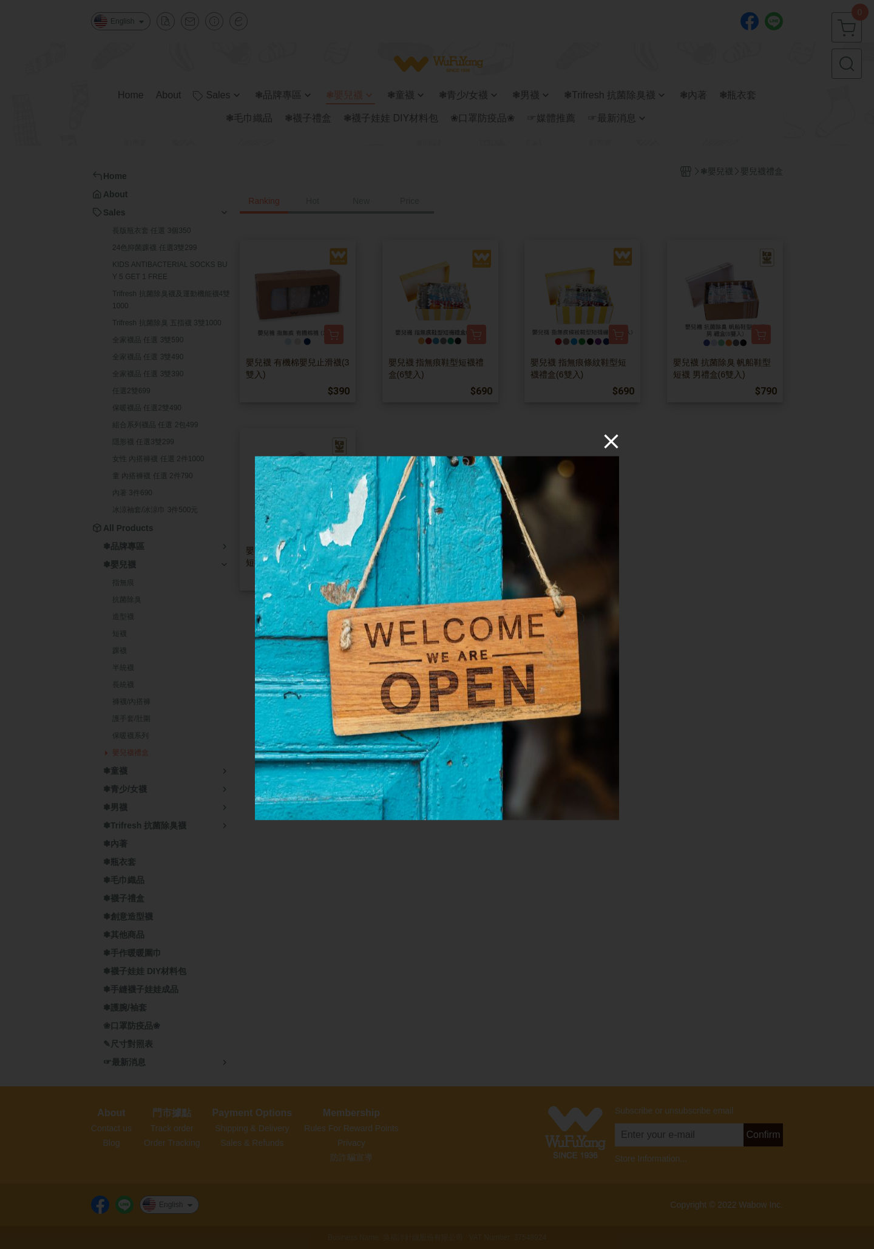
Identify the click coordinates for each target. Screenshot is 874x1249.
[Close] (611, 441)
